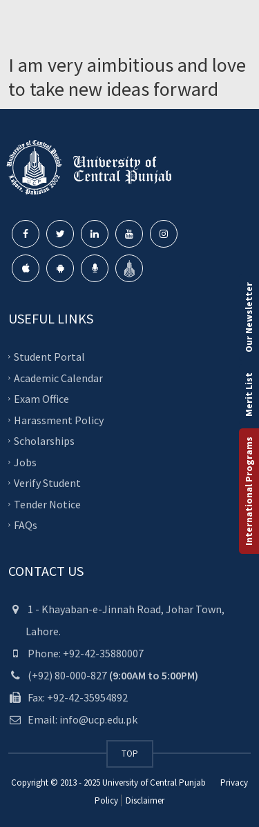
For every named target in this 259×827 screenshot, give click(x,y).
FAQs (25, 525)
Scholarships (44, 441)
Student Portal (49, 356)
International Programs (248, 491)
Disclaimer (144, 800)
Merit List (248, 394)
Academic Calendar (58, 377)
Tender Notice (47, 503)
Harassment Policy (59, 419)
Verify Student (47, 483)
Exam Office (41, 399)
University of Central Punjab (154, 782)
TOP (130, 753)
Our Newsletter (248, 317)
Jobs (25, 461)
